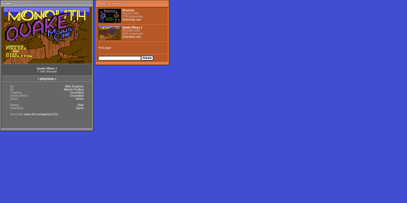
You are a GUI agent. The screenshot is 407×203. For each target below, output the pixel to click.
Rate (81, 105)
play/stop (47, 78)
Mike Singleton (74, 86)
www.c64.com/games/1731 (41, 114)
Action (80, 98)
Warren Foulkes (74, 89)
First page (104, 47)
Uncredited (77, 92)
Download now (131, 19)
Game (80, 108)
